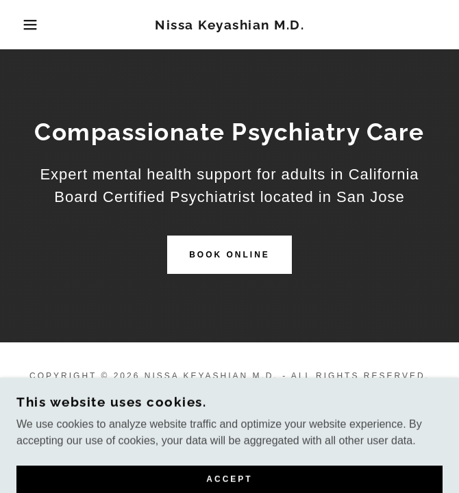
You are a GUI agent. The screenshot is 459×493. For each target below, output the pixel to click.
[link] (230, 25)
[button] (30, 24)
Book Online (229, 255)
